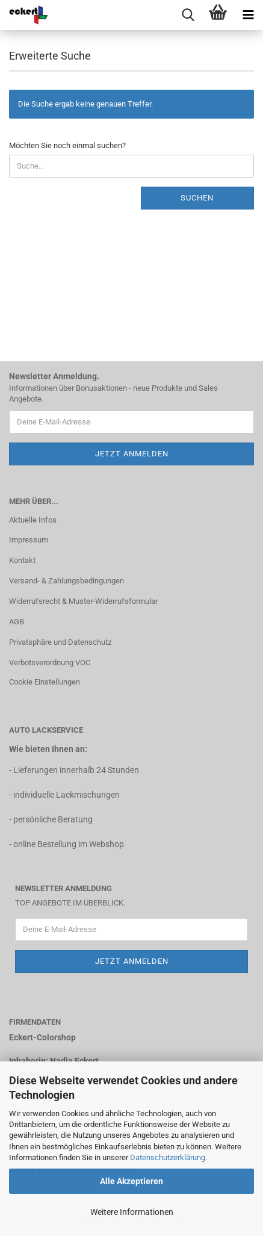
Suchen (197, 197)
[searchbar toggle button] (188, 15)
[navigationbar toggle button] (248, 15)
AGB (16, 621)
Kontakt (22, 560)
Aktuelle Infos (33, 519)
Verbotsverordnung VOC (49, 662)
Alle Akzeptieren (131, 1181)
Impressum (28, 539)
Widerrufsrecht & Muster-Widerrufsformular (83, 601)
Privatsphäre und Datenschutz (60, 642)
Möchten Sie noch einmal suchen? (67, 145)
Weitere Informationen (131, 1212)
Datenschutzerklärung (167, 1157)
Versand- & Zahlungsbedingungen (66, 580)
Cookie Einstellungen (44, 681)
